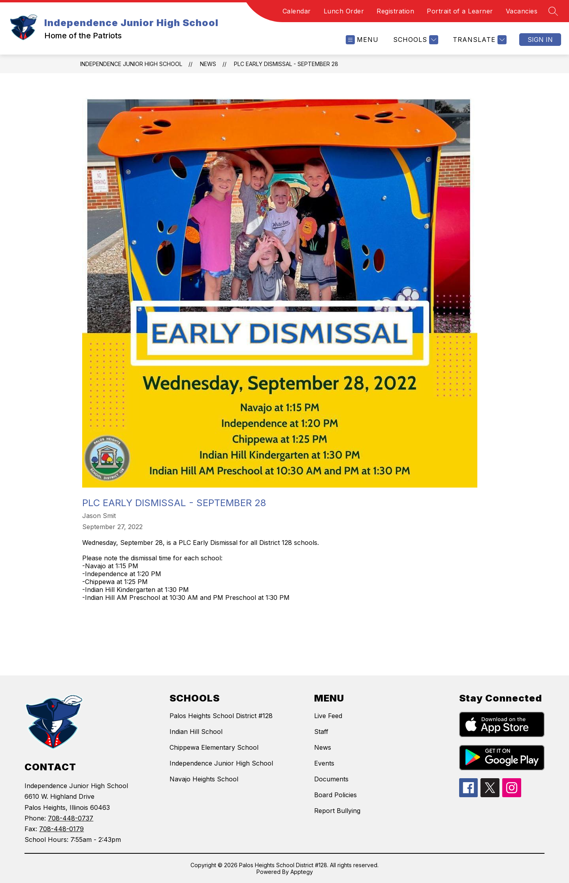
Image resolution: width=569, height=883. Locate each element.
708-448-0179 (61, 829)
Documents (331, 779)
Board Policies (335, 795)
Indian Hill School (196, 732)
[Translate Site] (479, 40)
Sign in (540, 39)
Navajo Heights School (204, 779)
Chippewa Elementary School (214, 747)
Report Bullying (337, 811)
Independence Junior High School (131, 64)
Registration (395, 11)
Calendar (297, 11)
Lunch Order (344, 11)
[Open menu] (362, 40)
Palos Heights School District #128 (221, 716)
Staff (321, 732)
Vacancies (522, 11)
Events (324, 763)
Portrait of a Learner (460, 11)
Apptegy (301, 871)
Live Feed (328, 716)
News (208, 64)
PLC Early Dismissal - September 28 (286, 64)
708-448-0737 (70, 818)
